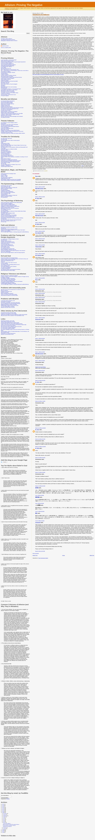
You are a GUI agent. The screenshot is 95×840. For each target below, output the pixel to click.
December (5, 813)
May (4, 820)
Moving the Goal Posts (5, 82)
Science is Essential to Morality (7, 102)
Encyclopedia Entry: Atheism (6, 66)
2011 (3, 810)
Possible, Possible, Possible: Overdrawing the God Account (12, 131)
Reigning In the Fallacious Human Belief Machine (10, 130)
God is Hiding (3, 67)
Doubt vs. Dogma (4, 175)
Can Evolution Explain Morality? (7, 101)
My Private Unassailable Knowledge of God (9, 227)
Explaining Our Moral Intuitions (6, 106)
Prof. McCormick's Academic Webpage (8, 327)
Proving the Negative (5, 95)
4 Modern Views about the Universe (7, 241)
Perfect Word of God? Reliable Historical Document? (11, 160)
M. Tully (37, 198)
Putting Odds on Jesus (5, 143)
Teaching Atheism (4, 73)
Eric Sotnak (38, 233)
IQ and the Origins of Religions (6, 203)
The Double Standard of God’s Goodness (8, 266)
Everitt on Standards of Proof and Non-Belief (9, 81)
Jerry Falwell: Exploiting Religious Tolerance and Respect (11, 281)
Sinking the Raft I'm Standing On (7, 191)
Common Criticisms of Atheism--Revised (8, 75)
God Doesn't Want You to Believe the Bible (9, 149)
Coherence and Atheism (5, 93)
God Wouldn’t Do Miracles (6, 301)
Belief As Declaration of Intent (6, 196)
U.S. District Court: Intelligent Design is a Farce (10, 239)
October (4, 814)
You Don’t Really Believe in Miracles (7, 306)
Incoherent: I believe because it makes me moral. (10, 114)
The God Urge (3, 221)
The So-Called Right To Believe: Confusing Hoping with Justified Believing (15, 231)
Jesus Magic (3, 148)
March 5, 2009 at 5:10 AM (40, 289)
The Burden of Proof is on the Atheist (8, 91)
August (4, 816)
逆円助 (36, 487)
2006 (3, 832)
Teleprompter (38, 246)
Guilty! (2, 142)
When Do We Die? (4, 290)
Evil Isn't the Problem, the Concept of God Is (9, 257)
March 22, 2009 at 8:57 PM (40, 439)
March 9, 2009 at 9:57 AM (40, 370)
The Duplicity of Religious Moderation (8, 278)
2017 (3, 804)
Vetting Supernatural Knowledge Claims (8, 173)
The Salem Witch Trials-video (6, 138)
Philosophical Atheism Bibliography (7, 65)
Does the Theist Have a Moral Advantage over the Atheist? (12, 116)
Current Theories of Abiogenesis (7, 244)
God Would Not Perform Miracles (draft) (8, 312)
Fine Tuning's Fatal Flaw (5, 247)
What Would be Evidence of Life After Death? (9, 295)
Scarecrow (38, 319)
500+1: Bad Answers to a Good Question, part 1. (10, 69)
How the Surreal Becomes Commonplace (8, 215)
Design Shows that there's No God (7, 245)
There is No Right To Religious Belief (8, 280)
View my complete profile (6, 47)
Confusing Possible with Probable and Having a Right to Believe (13, 133)
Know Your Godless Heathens (6, 62)
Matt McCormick (39, 188)
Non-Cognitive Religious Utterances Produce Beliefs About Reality (13, 211)
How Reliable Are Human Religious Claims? (9, 122)
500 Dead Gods (4, 87)
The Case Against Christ (5, 144)
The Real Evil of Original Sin (6, 154)
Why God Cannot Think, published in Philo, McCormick (11, 326)
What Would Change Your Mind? (7, 76)
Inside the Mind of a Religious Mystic (8, 204)
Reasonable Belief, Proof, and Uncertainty (9, 86)
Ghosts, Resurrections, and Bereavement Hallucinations (11, 202)
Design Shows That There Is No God (8, 242)
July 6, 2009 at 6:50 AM (39, 503)
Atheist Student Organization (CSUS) (8, 321)
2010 (3, 811)
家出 (36, 513)
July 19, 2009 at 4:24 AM (39, 520)
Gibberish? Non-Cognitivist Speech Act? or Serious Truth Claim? (13, 229)
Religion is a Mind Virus (5, 214)
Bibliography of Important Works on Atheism (9, 40)
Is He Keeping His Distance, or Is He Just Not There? (11, 88)
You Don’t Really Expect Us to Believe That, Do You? (11, 164)
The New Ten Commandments (6, 109)
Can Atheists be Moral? (5, 117)
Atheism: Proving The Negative (23, 5)
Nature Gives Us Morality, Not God (7, 103)
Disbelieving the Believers (41, 14)
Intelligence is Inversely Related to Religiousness (10, 206)
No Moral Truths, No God (5, 110)
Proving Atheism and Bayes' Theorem (8, 72)
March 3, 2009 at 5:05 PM (40, 213)
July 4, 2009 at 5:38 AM (39, 495)
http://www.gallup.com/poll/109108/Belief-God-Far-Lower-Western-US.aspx (48, 74)
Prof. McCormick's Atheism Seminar (7, 328)
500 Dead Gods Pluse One (6, 68)
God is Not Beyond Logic (5, 186)
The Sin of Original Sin (5, 153)
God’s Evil (3, 261)
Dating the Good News (40, 367)
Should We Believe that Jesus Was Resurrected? (10, 161)
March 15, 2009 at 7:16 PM (40, 401)
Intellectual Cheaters (5, 80)
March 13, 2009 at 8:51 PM (40, 380)
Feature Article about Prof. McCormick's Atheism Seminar (11, 323)
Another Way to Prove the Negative (7, 78)
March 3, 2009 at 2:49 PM (40, 186)
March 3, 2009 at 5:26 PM (40, 231)
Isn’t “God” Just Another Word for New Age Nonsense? (11, 219)
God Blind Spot (4, 218)
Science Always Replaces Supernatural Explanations (11, 180)
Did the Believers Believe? (6, 158)
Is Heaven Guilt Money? (5, 268)
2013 (3, 807)
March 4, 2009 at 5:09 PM (40, 253)
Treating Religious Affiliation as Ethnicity (8, 283)
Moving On (3, 85)
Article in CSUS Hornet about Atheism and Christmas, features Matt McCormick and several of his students (13, 325)
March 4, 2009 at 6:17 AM (40, 238)
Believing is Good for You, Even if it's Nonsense (10, 208)
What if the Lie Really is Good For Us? (8, 220)
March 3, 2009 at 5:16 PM (40, 222)
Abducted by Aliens (4, 150)
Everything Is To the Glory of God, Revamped (9, 124)
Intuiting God (3, 228)
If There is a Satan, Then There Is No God (9, 262)
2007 (3, 831)
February (5, 827)
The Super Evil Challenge (5, 267)
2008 (3, 829)
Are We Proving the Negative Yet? (7, 63)
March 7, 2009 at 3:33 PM (40, 360)
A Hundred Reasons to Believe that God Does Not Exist (11, 77)
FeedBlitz (8, 798)
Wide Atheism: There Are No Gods (7, 90)
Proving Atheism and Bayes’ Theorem (9, 825)
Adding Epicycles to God (5, 178)
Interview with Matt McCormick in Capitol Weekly (10, 322)
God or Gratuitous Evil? (5, 265)
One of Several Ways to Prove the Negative (9, 84)
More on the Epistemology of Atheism (8, 192)
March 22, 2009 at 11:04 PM (40, 446)
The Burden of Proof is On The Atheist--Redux (9, 92)
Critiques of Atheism (4, 74)
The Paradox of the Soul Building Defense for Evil (10, 264)
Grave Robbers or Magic (5, 162)
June (4, 819)
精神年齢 (37, 497)
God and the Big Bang (5, 243)
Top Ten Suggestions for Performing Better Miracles (10, 303)
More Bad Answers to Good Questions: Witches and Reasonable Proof (14, 147)
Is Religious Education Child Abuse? (7, 282)
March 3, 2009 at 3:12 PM (40, 196)
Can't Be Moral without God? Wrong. (8, 100)
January (4, 828)
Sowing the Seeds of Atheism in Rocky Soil (9, 187)
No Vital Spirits (3, 174)
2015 (3, 805)
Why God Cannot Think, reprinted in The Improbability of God (12, 315)
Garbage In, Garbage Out (5, 165)
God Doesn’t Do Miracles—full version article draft (10, 302)
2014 (3, 806)
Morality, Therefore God (5, 105)
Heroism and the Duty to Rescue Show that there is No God (12, 107)
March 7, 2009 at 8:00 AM (40, 317)
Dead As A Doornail (4, 292)
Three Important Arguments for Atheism (8, 64)
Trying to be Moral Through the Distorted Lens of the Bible (12, 113)
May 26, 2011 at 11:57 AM (40, 551)
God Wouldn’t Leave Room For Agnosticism (9, 89)
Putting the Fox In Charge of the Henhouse (9, 159)
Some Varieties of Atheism (6, 79)
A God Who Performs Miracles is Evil (8, 300)
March (4, 822)
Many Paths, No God (5, 83)
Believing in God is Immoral (6, 115)
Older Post (92, 555)
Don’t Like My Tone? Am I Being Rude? (8, 279)
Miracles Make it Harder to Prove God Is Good (9, 305)
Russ (36, 176)
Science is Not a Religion (5, 230)
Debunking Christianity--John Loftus (7, 320)
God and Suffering (4, 263)
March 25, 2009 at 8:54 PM (40, 457)
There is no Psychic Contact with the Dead (9, 294)
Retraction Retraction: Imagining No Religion (9, 275)
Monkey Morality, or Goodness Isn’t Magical (9, 111)
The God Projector (4, 210)
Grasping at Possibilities (5, 190)
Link (82, 165)
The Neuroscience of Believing (6, 177)
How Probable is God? (5, 246)
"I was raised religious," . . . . (7, 823)
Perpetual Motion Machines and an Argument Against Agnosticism (13, 61)
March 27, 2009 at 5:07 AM (40, 485)
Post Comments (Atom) (43, 558)
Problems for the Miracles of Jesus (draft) (8, 313)
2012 (3, 808)
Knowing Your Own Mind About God (7, 216)
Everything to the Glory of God (6, 132)
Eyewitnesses (3, 141)
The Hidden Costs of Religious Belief (8, 213)
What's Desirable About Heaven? (7, 155)
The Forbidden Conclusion (6, 209)
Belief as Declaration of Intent (6, 188)
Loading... (3, 54)
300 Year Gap (3, 163)
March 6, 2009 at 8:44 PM (40, 297)
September (5, 815)
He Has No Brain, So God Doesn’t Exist (8, 94)
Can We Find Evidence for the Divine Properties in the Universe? (13, 250)
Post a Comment (36, 553)
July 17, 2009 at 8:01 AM (39, 511)
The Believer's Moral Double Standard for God (9, 108)
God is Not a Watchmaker (6, 251)
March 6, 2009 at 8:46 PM (40, 301)
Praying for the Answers (5, 104)
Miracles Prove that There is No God (8, 307)
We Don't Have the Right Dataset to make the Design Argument (13, 252)
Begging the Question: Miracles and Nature (9, 304)
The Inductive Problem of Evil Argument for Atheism (10, 269)
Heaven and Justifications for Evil (7, 260)
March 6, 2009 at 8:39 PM (40, 293)
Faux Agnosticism (4, 189)
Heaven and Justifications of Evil (7, 128)
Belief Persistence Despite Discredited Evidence (10, 126)
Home (63, 555)
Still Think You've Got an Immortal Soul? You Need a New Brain (13, 289)
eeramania (37, 522)
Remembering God (4, 212)
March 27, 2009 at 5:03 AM (40, 472)
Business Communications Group (7, 334)
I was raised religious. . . (5, 127)
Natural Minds (3, 123)
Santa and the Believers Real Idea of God (9, 205)
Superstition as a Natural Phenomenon (8, 333)
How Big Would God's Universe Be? (7, 248)
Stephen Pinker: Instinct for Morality (7, 112)
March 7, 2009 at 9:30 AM (40, 338)
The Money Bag (4, 139)
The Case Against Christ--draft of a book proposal (10, 140)
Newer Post (35, 555)
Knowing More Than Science (6, 185)
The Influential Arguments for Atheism (8, 39)
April (4, 821)
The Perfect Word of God (5, 151)
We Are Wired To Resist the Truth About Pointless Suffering (12, 217)
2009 (3, 812)
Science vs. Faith (4, 176)
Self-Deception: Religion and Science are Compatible (11, 179)
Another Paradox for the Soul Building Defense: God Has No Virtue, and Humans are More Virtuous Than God (14, 259)
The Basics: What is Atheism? (6, 38)
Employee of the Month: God (6, 291)
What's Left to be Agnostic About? (7, 60)
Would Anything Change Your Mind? (7, 207)
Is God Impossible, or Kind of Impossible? (8, 59)
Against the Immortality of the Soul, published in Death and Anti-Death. (14, 314)
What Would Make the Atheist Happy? (8, 270)
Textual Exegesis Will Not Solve (7, 166)
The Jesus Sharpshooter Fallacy (7, 125)
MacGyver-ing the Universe (6, 240)
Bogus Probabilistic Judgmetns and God (8, 249)
